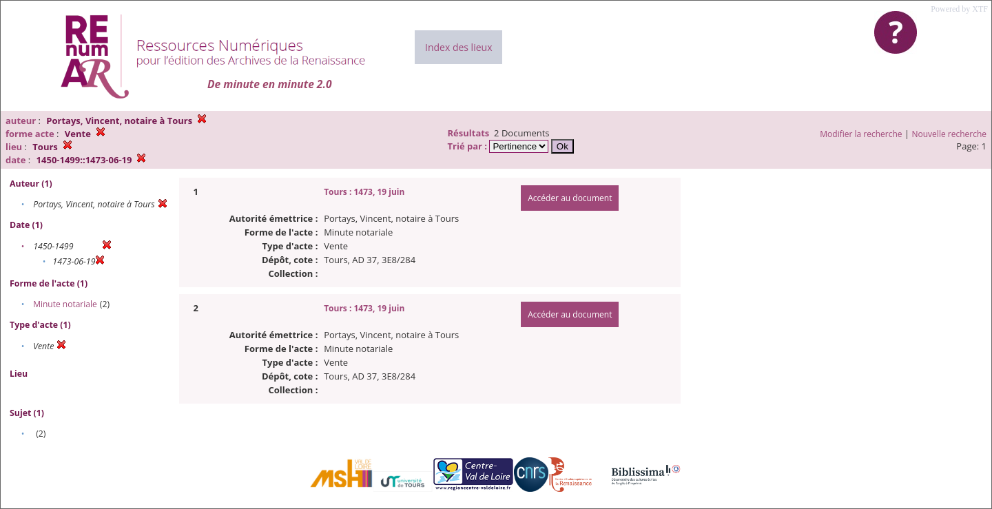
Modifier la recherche (861, 134)
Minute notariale (65, 304)
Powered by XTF (959, 9)
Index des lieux (458, 47)
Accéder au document (570, 198)
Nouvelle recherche (949, 134)
